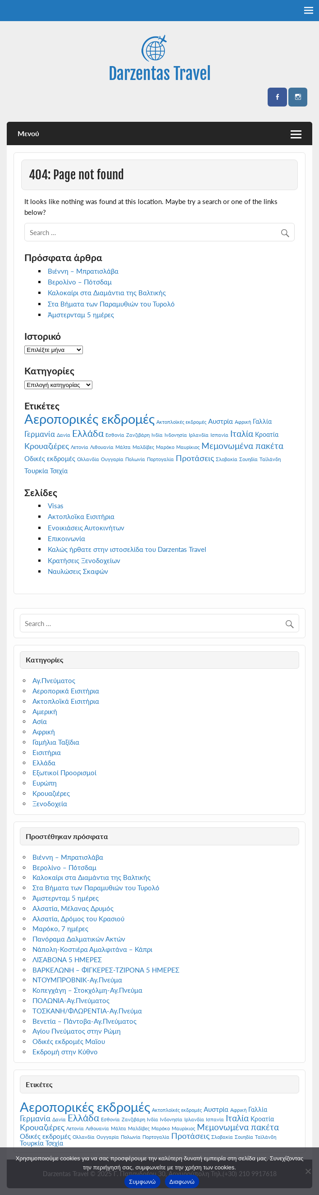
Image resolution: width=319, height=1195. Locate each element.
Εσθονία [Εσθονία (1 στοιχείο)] (114, 435)
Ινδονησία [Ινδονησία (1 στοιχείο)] (175, 435)
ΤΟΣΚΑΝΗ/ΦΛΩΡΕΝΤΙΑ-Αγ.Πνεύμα (87, 1011)
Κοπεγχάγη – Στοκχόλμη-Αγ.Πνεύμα (87, 990)
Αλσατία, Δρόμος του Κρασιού (78, 919)
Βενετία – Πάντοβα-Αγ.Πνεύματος (84, 1021)
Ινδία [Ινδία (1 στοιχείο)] (157, 435)
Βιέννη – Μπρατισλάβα (83, 271)
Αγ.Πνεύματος (53, 680)
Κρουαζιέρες (51, 793)
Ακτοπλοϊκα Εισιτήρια (81, 516)
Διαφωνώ (182, 1181)
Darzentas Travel (160, 73)
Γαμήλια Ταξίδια (55, 742)
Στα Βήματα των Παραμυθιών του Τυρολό (111, 304)
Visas (56, 506)
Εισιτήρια (46, 752)
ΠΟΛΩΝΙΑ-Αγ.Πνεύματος (70, 1000)
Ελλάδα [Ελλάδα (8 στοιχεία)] (88, 433)
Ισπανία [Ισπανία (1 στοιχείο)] (219, 435)
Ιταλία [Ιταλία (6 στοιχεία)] (241, 433)
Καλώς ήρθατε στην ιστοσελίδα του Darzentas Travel (127, 549)
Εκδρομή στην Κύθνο (65, 1052)
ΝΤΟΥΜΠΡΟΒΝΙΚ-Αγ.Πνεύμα (77, 980)
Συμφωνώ (142, 1181)
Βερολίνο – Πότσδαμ (80, 282)
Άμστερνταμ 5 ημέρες (81, 315)
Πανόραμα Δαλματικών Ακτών (78, 939)
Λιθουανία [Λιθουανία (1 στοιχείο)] (102, 447)
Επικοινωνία (66, 538)
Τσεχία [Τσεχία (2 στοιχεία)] (59, 471)
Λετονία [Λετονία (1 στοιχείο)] (79, 447)
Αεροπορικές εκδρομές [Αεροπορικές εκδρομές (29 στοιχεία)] (89, 418)
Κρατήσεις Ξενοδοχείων (84, 560)
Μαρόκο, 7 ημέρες (60, 928)
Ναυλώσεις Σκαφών (78, 571)
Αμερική (44, 711)
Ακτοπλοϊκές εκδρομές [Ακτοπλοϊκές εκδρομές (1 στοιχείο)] (181, 422)
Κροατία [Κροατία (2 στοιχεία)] (266, 434)
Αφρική (43, 732)
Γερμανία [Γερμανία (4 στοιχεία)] (39, 434)
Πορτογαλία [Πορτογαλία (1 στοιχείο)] (160, 459)
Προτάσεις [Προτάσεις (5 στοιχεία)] (195, 458)
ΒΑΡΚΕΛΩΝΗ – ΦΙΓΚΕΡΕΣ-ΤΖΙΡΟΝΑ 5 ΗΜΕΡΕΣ (105, 970)
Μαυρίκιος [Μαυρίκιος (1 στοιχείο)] (188, 447)
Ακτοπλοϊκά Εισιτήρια (65, 701)
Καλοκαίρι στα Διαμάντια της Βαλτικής (107, 293)
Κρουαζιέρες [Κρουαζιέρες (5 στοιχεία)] (46, 446)
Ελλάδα (43, 763)
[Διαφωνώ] (307, 1171)
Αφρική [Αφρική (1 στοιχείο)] (243, 422)
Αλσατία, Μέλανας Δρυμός (73, 908)
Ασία (39, 721)
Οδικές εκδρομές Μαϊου (68, 1041)
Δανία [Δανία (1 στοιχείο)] (63, 435)
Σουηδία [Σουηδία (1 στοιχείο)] (248, 459)
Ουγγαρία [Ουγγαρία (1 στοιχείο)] (112, 459)
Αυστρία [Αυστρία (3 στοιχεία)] (220, 421)
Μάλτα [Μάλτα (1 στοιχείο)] (123, 447)
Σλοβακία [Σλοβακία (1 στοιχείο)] (226, 459)
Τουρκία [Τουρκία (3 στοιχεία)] (36, 470)
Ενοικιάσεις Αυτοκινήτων (86, 528)
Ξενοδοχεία (49, 804)
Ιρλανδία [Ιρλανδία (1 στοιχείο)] (199, 435)
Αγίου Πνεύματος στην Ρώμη (76, 1031)
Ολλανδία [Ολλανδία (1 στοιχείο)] (88, 459)
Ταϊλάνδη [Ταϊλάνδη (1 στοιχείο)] (270, 459)
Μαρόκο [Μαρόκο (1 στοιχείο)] (165, 447)
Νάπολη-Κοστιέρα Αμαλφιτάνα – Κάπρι (92, 949)
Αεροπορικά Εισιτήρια (65, 691)
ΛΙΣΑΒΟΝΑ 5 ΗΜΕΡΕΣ (67, 959)
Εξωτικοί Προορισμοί (64, 773)
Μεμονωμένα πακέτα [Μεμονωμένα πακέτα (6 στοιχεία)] (242, 445)
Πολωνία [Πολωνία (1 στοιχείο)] (135, 459)
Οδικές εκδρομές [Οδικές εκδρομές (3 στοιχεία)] (49, 458)
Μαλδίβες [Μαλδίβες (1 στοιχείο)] (143, 447)
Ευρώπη (44, 783)
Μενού (28, 133)
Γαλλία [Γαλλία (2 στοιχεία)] (262, 421)
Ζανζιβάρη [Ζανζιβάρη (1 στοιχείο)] (138, 435)
